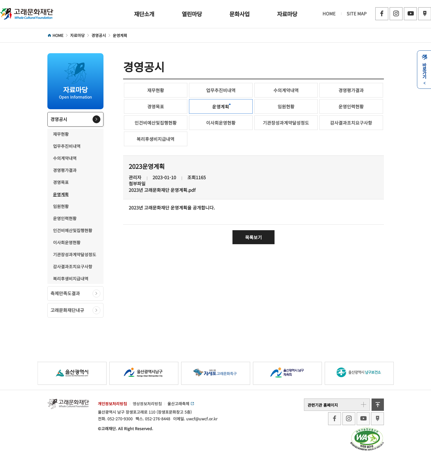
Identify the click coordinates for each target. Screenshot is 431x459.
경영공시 (75, 119)
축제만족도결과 (75, 293)
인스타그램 (395, 13)
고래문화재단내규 (75, 310)
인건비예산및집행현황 (72, 230)
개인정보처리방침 (112, 403)
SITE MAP (357, 13)
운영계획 (61, 194)
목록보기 (253, 237)
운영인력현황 (65, 218)
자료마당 (287, 14)
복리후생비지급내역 (70, 278)
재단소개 (144, 14)
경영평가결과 (65, 170)
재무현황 (61, 134)
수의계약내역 (65, 158)
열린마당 (192, 14)
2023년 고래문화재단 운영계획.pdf (162, 190)
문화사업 (239, 14)
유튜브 (410, 13)
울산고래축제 (180, 403)
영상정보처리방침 (147, 403)
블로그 (424, 13)
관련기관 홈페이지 (337, 405)
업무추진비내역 (66, 146)
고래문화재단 (26, 14)
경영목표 (61, 182)
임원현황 (61, 206)
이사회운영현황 (66, 242)
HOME (328, 13)
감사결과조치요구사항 (72, 266)
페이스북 (381, 13)
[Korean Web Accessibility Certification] (367, 438)
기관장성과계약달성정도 (74, 254)
